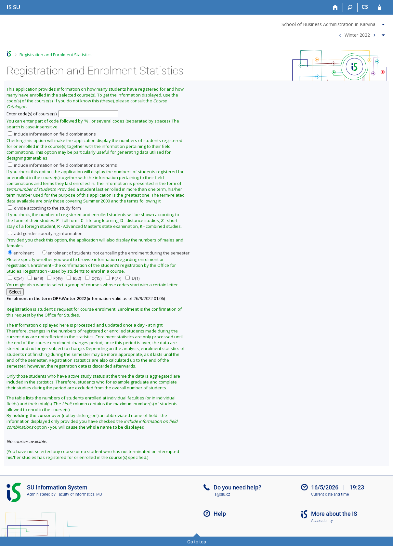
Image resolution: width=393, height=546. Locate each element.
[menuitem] (334, 23)
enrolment (21, 253)
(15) (93, 278)
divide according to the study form (44, 208)
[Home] (335, 7)
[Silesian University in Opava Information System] (13, 7)
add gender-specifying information (45, 233)
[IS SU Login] (379, 7)
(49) (35, 278)
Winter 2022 (357, 34)
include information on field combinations (52, 134)
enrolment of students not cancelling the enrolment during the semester (116, 253)
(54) (15, 278)
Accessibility (322, 520)
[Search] (350, 7)
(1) (132, 278)
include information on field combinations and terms (62, 165)
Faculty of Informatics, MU (79, 494)
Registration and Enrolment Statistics (56, 55)
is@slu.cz (222, 494)
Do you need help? (237, 487)
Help (220, 513)
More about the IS (334, 513)
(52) (74, 278)
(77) (113, 278)
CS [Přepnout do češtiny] (364, 6)
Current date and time (330, 494)
